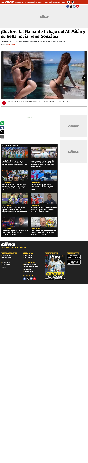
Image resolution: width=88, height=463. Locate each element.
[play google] (77, 257)
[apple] (77, 262)
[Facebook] (24, 279)
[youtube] (34, 279)
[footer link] (44, 248)
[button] (2, 123)
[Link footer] (8, 244)
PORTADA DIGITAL (51, 253)
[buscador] (68, 2)
